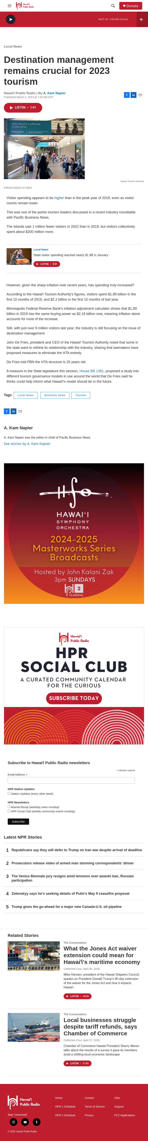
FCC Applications (124, 1115)
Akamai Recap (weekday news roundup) (34, 807)
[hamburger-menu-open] (9, 6)
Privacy (89, 1115)
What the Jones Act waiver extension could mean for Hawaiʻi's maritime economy (102, 955)
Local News (13, 46)
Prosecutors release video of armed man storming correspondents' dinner (73, 863)
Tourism (80, 395)
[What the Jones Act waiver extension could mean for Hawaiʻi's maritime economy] (34, 955)
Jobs (117, 1098)
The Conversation (75, 942)
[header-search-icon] (113, 6)
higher (59, 198)
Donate (132, 6)
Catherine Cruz (73, 968)
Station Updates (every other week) (31, 793)
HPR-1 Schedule (65, 1106)
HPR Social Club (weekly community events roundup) (42, 811)
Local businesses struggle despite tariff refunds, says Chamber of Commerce (100, 1027)
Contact (89, 1098)
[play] (11, 19)
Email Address (17, 775)
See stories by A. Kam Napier (27, 443)
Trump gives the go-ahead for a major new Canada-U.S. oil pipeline (67, 907)
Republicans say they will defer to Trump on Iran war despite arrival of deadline (77, 850)
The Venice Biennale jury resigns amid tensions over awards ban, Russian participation (73, 878)
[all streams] (142, 19)
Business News (55, 395)
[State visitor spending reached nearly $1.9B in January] (19, 256)
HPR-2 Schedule (65, 1115)
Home (58, 1098)
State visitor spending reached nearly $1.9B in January (71, 255)
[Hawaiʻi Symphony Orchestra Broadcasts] (74, 533)
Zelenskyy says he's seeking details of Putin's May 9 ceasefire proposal (71, 894)
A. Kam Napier (54, 93)
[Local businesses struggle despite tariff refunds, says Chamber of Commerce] (34, 1027)
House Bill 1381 (91, 371)
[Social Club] (74, 685)
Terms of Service (95, 1106)
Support (119, 1106)
